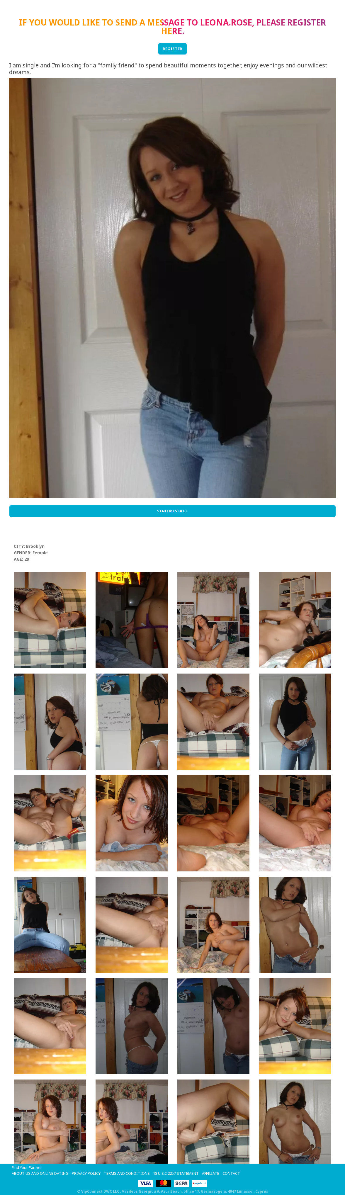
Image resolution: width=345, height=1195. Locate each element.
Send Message (172, 511)
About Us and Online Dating (40, 1173)
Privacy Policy (86, 1173)
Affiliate (210, 1173)
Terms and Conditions (127, 1173)
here (171, 30)
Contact (231, 1173)
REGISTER (172, 48)
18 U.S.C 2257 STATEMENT (176, 1173)
